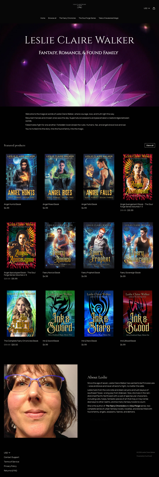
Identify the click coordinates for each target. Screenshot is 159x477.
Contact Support (11, 457)
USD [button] (7, 452)
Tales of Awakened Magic (109, 18)
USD (147, 8)
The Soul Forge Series (87, 18)
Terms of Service (11, 461)
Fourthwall (148, 456)
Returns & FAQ (10, 470)
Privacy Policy (10, 466)
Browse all (52, 18)
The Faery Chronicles (67, 18)
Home (42, 18)
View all (149, 145)
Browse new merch (99, 419)
